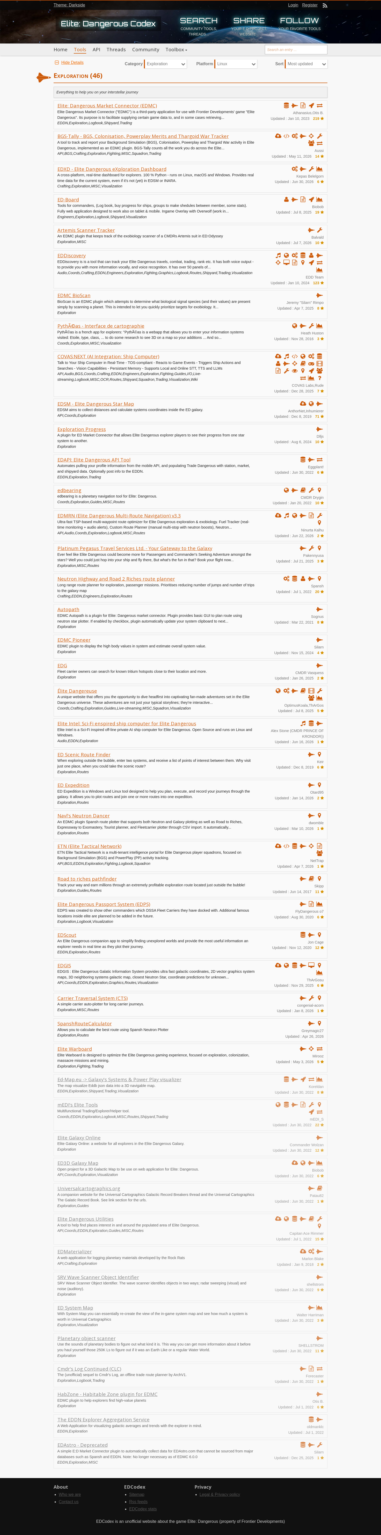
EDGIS (64, 965)
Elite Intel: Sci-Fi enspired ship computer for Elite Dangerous (126, 723)
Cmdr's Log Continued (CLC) (89, 1368)
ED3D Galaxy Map (77, 1163)
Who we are (70, 1494)
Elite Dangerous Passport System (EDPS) (103, 904)
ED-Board (68, 199)
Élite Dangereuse (77, 691)
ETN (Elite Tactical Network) (89, 846)
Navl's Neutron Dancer (83, 815)
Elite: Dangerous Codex (108, 23)
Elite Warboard (74, 1049)
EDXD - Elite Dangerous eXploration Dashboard (111, 169)
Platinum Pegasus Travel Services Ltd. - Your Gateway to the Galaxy (134, 548)
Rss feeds (138, 1502)
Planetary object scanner (86, 1338)
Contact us (68, 1502)
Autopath (68, 609)
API (96, 49)
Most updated (300, 64)
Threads (116, 49)
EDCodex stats (143, 1509)
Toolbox (174, 49)
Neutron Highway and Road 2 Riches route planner (116, 578)
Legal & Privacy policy (220, 1494)
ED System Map (75, 1307)
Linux (222, 64)
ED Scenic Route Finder (84, 754)
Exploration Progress (81, 429)
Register (310, 5)
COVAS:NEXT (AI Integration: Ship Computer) (108, 356)
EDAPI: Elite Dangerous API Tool (93, 459)
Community (145, 49)
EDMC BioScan (74, 295)
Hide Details (69, 62)
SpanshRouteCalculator (84, 1023)
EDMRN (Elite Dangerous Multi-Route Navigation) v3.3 (119, 515)
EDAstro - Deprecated (82, 1445)
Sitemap (136, 1494)
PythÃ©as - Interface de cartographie (100, 326)
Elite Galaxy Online (79, 1137)
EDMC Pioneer (74, 640)
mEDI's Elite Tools (77, 1104)
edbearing (69, 490)
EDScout (66, 935)
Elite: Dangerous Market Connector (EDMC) (107, 105)
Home (61, 49)
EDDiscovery (71, 255)
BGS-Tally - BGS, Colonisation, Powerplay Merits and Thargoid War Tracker (143, 136)
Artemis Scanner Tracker (86, 230)
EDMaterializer (74, 1251)
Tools (80, 49)
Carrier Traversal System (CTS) (92, 998)
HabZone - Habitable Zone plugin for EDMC (107, 1394)
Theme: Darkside (69, 5)
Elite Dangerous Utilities (85, 1219)
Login (293, 5)
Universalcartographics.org (88, 1188)
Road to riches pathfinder (87, 878)
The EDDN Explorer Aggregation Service (103, 1419)
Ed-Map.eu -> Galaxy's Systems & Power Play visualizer (119, 1079)
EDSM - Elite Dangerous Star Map (95, 403)
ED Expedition (73, 785)
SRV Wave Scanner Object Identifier (98, 1277)
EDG (62, 665)
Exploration (157, 64)
